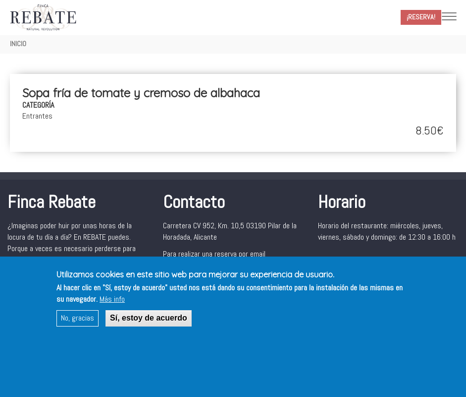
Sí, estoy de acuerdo (148, 322)
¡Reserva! (421, 16)
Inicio (18, 43)
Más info (112, 303)
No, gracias (77, 322)
